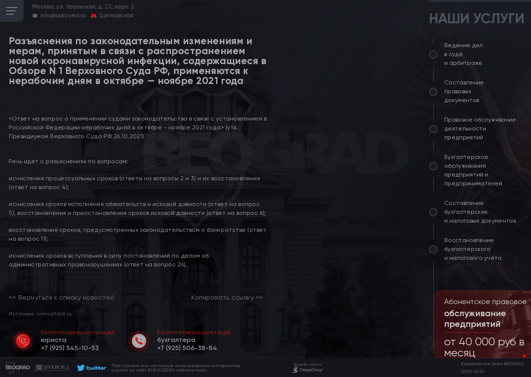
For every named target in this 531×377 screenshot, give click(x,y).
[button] (518, 356)
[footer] (90, 367)
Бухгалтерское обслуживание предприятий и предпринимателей (473, 170)
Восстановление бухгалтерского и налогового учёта (473, 249)
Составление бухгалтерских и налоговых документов (480, 211)
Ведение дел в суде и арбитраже (463, 54)
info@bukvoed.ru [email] (63, 15)
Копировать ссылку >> (227, 297)
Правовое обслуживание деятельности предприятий (480, 128)
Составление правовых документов (464, 91)
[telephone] (70, 348)
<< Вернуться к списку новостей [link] (61, 297)
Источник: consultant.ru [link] (40, 313)
